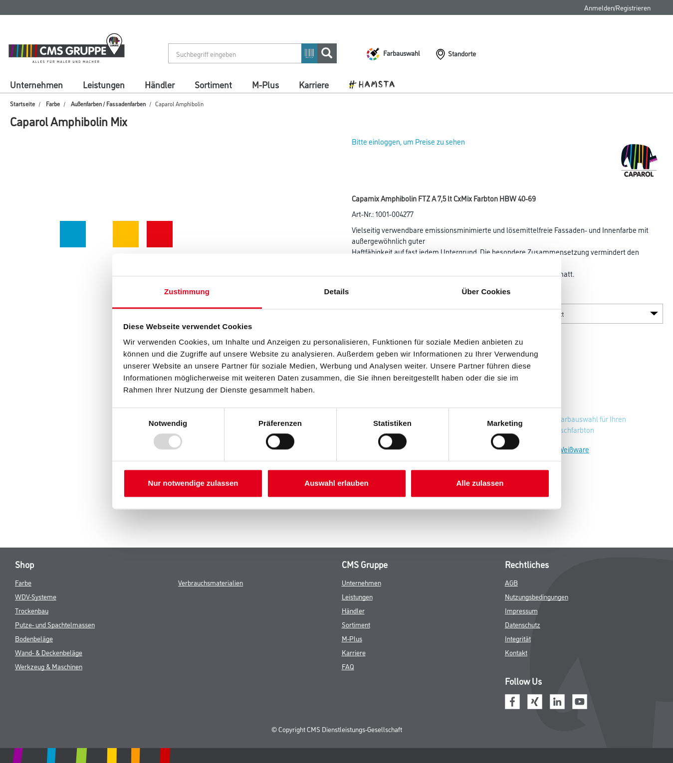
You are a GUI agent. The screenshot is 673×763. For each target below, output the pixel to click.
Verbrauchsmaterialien (210, 582)
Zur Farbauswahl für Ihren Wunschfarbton (585, 424)
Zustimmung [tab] (187, 291)
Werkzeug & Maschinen (48, 666)
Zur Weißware (567, 449)
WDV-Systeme (35, 596)
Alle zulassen (479, 483)
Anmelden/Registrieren (617, 7)
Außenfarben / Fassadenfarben (108, 103)
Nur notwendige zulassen (193, 483)
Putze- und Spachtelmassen (55, 624)
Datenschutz (522, 624)
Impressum (521, 610)
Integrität (518, 638)
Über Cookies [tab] (486, 291)
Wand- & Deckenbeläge (48, 652)
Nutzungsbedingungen (536, 596)
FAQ (348, 666)
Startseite (22, 103)
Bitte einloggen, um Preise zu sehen (408, 141)
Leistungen (104, 84)
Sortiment (213, 84)
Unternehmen (36, 84)
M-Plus (265, 84)
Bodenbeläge (34, 638)
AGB (511, 582)
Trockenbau (31, 610)
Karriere (314, 84)
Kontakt (516, 652)
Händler (160, 84)
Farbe (53, 103)
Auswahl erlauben (336, 483)
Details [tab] (336, 291)
